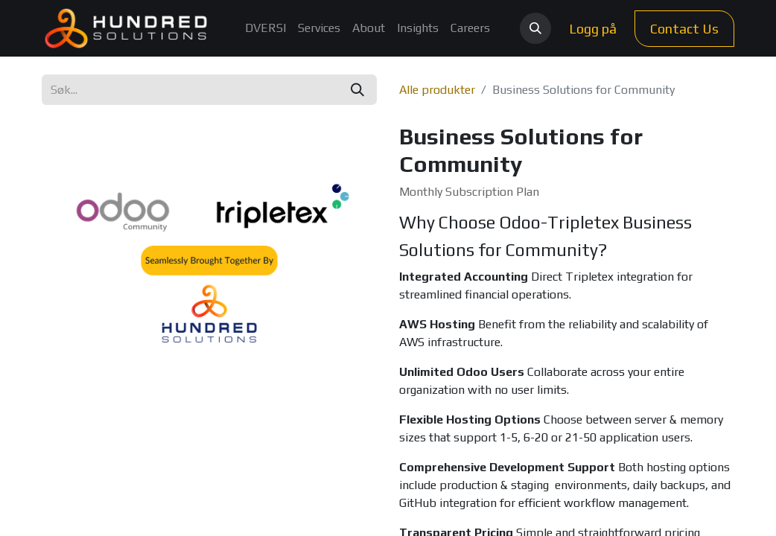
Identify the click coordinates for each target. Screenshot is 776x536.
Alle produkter (437, 90)
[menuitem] (265, 28)
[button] (535, 28)
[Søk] (357, 89)
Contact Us (684, 28)
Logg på (593, 28)
